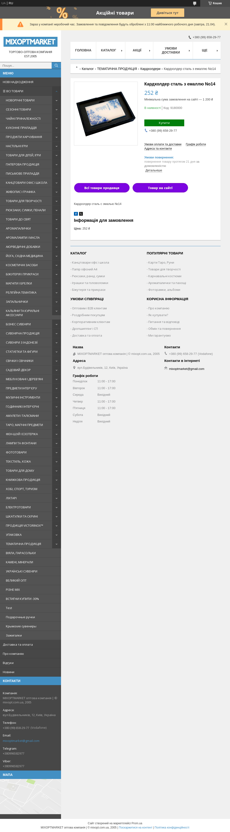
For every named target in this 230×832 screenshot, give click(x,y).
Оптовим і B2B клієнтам (89, 308)
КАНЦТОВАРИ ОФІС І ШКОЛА (26, 182)
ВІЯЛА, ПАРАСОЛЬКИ (21, 553)
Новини (8, 672)
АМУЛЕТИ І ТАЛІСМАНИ (22, 416)
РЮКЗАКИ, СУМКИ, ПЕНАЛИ (26, 210)
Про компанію (13, 654)
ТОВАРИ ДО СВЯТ (18, 219)
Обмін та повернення (164, 328)
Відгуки (8, 663)
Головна (83, 50)
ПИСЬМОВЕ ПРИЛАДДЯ (22, 173)
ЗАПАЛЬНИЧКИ (17, 301)
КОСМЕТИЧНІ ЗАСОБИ (22, 265)
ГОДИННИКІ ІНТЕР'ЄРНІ (22, 406)
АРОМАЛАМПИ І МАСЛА (23, 237)
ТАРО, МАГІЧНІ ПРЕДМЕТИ (24, 425)
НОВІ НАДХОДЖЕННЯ (18, 82)
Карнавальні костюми (164, 276)
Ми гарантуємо (159, 335)
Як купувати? (158, 315)
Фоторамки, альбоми (164, 290)
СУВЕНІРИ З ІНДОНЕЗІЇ (22, 342)
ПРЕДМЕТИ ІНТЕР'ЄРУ (21, 388)
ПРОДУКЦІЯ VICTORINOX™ (24, 525)
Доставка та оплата (18, 644)
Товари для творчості (164, 269)
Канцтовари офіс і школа (90, 262)
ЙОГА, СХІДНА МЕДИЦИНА (24, 256)
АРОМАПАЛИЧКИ (18, 228)
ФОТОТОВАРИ (16, 452)
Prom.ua (137, 823)
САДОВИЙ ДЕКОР (18, 370)
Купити (164, 123)
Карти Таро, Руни (161, 262)
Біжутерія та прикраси (88, 290)
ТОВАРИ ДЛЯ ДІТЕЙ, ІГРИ (23, 155)
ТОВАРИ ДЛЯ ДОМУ (20, 470)
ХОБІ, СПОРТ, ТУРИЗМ (21, 489)
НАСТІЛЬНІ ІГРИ (17, 146)
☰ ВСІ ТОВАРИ (13, 91)
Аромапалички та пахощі (167, 283)
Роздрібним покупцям (88, 315)
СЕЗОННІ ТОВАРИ (18, 109)
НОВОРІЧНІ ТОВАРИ (20, 100)
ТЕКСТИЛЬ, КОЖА (18, 461)
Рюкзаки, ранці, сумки (88, 276)
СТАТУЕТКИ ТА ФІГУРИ (22, 351)
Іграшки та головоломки (90, 283)
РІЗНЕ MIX (13, 589)
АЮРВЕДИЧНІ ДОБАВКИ (23, 247)
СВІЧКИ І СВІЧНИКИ (19, 361)
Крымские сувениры (21, 626)
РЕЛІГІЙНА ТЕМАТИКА (21, 292)
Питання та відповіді (164, 322)
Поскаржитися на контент (135, 827)
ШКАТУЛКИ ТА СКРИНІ (22, 516)
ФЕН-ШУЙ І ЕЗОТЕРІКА (22, 434)
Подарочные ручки (20, 617)
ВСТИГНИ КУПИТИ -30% (22, 599)
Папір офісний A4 (84, 269)
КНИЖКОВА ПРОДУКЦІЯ (23, 480)
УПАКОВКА (14, 535)
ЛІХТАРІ (11, 498)
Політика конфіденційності (172, 827)
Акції (137, 50)
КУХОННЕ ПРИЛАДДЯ (21, 128)
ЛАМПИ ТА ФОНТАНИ (21, 443)
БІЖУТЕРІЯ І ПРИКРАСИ (22, 274)
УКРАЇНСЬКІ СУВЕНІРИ (21, 571)
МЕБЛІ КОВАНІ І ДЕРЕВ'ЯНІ (24, 379)
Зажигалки (14, 635)
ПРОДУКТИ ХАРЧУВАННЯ (24, 137)
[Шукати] (56, 65)
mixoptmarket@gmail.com (21, 741)
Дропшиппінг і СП (85, 328)
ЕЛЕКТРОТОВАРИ (18, 507)
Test (9, 608)
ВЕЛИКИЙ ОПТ (16, 580)
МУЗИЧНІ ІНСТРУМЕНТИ (23, 397)
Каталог (108, 50)
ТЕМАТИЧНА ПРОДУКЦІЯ (23, 544)
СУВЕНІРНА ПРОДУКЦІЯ (22, 333)
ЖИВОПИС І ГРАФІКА (20, 192)
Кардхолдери (150, 69)
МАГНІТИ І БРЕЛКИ (19, 283)
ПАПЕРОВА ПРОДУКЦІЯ (22, 164)
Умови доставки (171, 50)
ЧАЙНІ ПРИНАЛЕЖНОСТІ (23, 118)
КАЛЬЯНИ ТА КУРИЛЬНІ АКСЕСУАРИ (22, 313)
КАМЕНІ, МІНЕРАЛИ (19, 562)
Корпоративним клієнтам (91, 322)
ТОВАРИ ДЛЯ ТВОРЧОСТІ (24, 201)
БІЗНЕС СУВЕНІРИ (18, 324)
